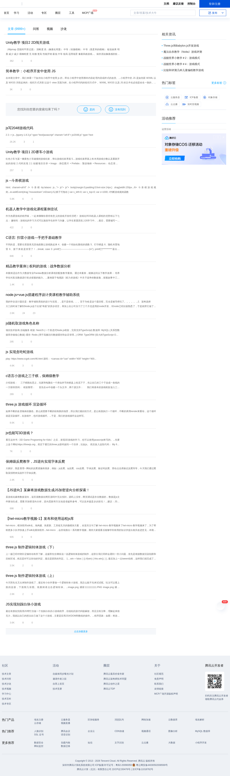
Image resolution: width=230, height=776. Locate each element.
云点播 (171, 104)
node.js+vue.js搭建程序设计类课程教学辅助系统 (43, 295)
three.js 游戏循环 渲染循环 (26, 404)
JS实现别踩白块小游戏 (23, 604)
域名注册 (38, 719)
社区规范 (158, 674)
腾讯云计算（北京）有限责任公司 (94, 769)
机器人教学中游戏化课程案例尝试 (32, 209)
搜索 (191, 12)
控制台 (191, 3)
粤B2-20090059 (124, 765)
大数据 (171, 742)
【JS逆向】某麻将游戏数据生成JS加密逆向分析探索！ (48, 490)
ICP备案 (191, 97)
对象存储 (210, 97)
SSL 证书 (39, 734)
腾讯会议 (65, 731)
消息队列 (119, 719)
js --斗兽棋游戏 (17, 180)
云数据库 (172, 719)
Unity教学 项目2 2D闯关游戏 (27, 42)
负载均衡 (65, 742)
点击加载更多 (81, 631)
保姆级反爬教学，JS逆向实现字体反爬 (35, 461)
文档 (166, 3)
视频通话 (146, 731)
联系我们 (158, 683)
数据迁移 (65, 746)
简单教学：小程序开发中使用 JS (31, 71)
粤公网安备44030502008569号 (152, 765)
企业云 (91, 731)
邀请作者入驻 (60, 678)
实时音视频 (190, 104)
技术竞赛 (57, 688)
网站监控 (38, 746)
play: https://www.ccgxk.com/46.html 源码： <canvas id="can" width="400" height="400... (51, 358)
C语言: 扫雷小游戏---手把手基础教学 (34, 238)
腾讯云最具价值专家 (114, 674)
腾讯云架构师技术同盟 (115, 678)
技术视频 (6, 688)
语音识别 (65, 734)
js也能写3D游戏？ (19, 433)
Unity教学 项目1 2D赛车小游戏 (29, 152)
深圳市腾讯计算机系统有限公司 (78, 765)
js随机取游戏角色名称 (22, 323)
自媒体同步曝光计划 (63, 674)
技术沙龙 (6, 683)
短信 (90, 742)
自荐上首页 (58, 683)
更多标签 (218, 82)
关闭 (223, 137)
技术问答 (6, 678)
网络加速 (146, 719)
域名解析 (199, 719)
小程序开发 (201, 742)
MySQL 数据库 (202, 731)
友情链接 (158, 688)
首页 (6, 12)
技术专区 (6, 703)
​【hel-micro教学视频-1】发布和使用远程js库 (40, 519)
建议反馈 (178, 3)
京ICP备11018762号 (142, 769)
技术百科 (6, 698)
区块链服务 (93, 719)
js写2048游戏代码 (19, 128)
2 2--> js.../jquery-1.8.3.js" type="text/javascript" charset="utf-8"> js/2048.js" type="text (49, 135)
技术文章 (6, 674)
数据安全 (38, 742)
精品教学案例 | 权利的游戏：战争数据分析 (38, 266)
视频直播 (65, 723)
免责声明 (158, 678)
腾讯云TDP (109, 688)
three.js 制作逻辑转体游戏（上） (31, 576)
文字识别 (119, 742)
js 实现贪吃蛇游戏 (19, 352)
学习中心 (6, 693)
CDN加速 (119, 731)
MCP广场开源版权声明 (166, 693)
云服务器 (173, 97)
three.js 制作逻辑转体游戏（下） (31, 547)
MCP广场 (87, 12)
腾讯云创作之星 (112, 683)
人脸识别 (38, 731)
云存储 (37, 723)
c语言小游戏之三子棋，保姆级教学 (32, 376)
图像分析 (172, 731)
